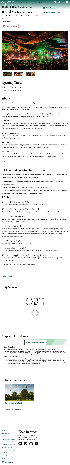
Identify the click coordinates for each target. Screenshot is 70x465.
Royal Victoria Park (13, 403)
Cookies (4, 453)
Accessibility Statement (9, 444)
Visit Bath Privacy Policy (9, 450)
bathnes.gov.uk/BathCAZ (33, 354)
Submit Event (9, 462)
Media (4, 436)
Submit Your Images (8, 458)
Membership (6, 433)
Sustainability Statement (9, 447)
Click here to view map (35, 342)
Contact (4, 431)
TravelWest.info (50, 349)
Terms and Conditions (8, 442)
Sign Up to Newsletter (8, 439)
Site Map (4, 455)
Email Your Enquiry (53, 12)
